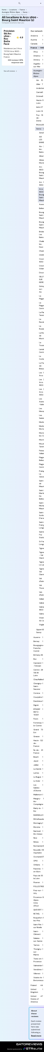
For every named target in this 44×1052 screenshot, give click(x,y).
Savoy (25, 12)
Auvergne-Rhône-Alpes (11, 12)
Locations (13, 10)
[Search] (19, 3)
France (22, 10)
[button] (39, 3)
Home (4, 10)
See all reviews (10, 71)
